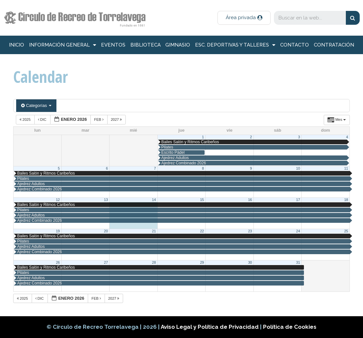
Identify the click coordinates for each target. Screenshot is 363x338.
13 (106, 200)
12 (58, 200)
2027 (117, 119)
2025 (25, 119)
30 (250, 262)
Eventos (113, 45)
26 (58, 262)
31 (298, 262)
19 (58, 231)
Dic (43, 119)
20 (106, 231)
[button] (244, 18)
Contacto (294, 45)
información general (62, 45)
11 (346, 168)
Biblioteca (145, 45)
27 (106, 262)
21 (154, 231)
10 (298, 168)
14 (154, 200)
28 (154, 262)
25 (346, 231)
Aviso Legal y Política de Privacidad (210, 326)
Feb (99, 119)
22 (202, 231)
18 (346, 200)
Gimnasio (177, 45)
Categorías (36, 105)
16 (250, 200)
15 (202, 200)
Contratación (334, 45)
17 (298, 200)
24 (298, 231)
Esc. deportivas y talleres (235, 45)
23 (250, 231)
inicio (16, 45)
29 (202, 262)
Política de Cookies (289, 326)
